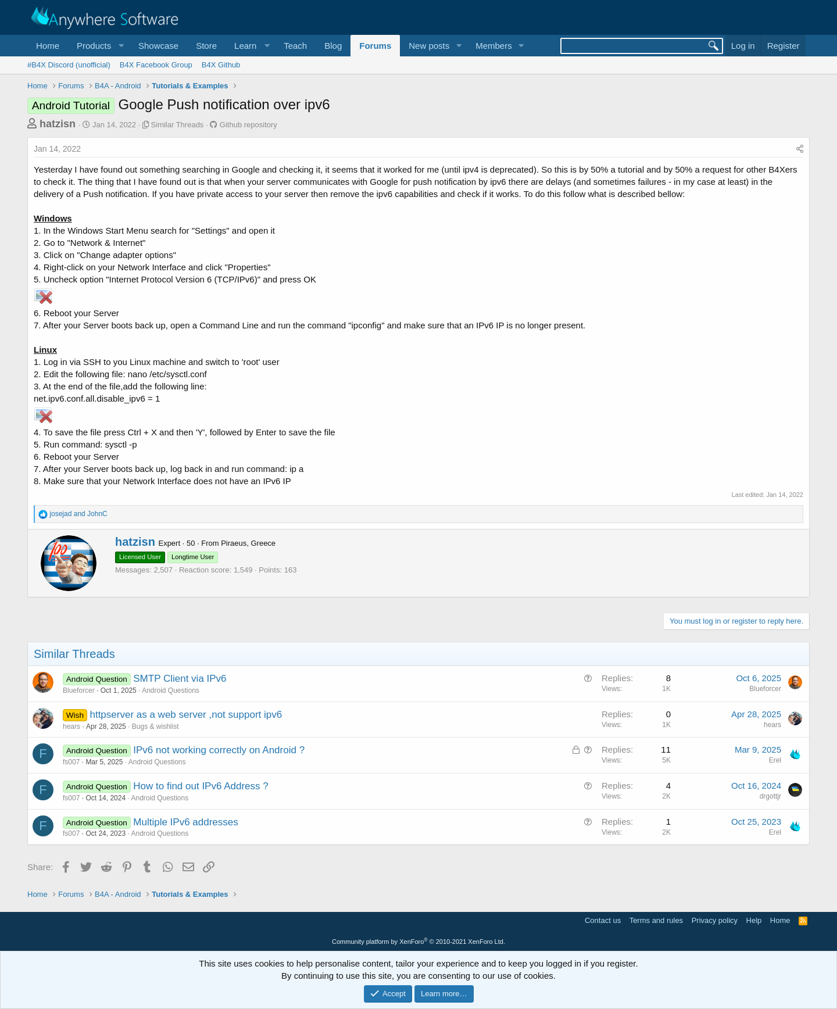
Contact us (603, 920)
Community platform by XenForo (418, 941)
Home (47, 46)
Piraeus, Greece (248, 543)
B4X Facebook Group (156, 64)
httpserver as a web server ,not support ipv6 (186, 714)
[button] (99, 45)
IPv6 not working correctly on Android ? (219, 750)
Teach (295, 46)
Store (206, 46)
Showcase (158, 46)
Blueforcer (79, 690)
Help (754, 920)
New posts (429, 46)
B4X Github (221, 64)
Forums (375, 46)
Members (493, 46)
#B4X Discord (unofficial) (68, 64)
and (78, 514)
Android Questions (170, 690)
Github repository (248, 124)
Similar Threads (177, 124)
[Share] (799, 149)
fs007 (71, 762)
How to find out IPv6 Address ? (200, 786)
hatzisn (58, 124)
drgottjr (770, 796)
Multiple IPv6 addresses (185, 822)
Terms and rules (656, 920)
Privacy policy (715, 920)
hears (71, 726)
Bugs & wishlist (155, 726)
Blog (333, 46)
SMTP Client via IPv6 (179, 678)
